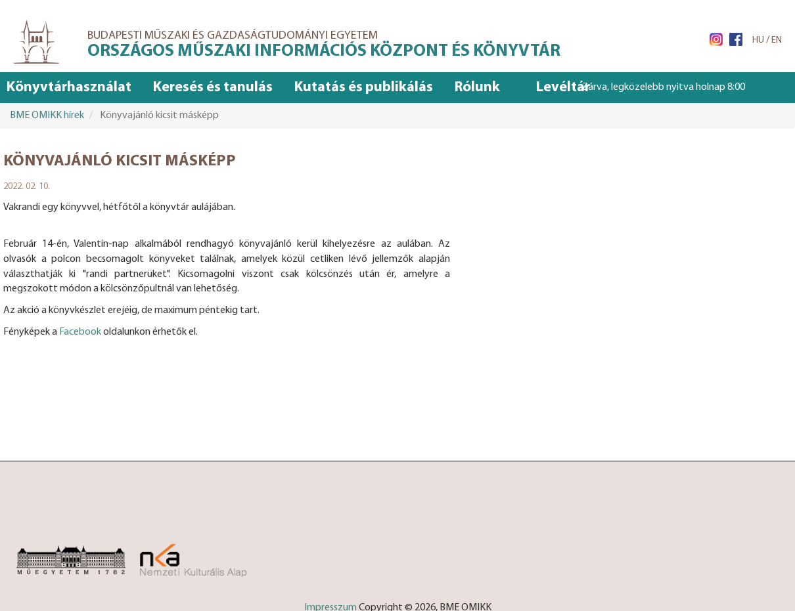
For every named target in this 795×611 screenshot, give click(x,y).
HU (758, 40)
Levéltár (563, 87)
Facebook (80, 332)
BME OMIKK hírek (47, 115)
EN (776, 40)
